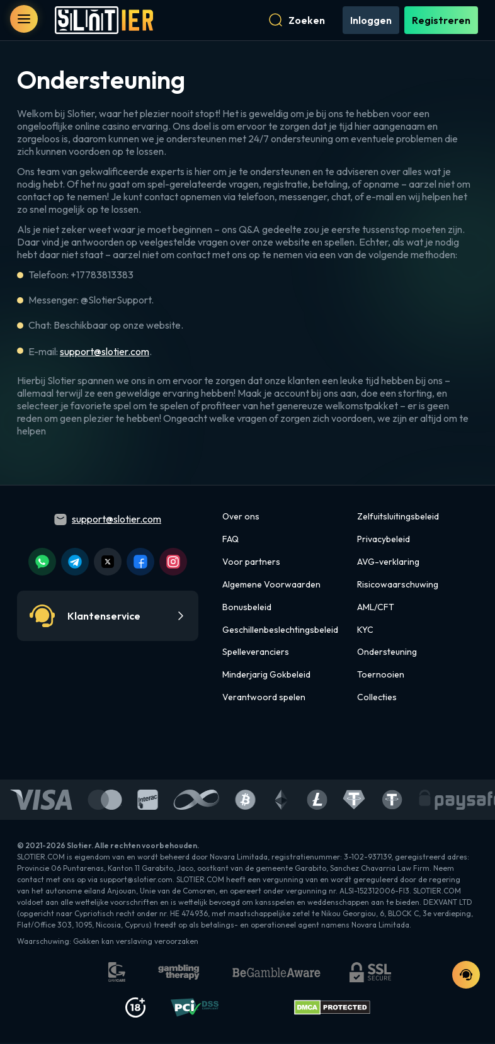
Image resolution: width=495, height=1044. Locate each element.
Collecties (377, 698)
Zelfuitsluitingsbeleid (398, 518)
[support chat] (466, 975)
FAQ (230, 540)
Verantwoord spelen (263, 698)
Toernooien (380, 676)
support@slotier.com (104, 352)
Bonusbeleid (246, 608)
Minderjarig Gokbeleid (266, 676)
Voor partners (251, 563)
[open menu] (24, 19)
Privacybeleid (383, 540)
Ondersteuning (387, 653)
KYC (365, 630)
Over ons (240, 518)
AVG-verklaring (388, 563)
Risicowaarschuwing (397, 586)
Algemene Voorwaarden (271, 586)
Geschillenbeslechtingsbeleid (280, 630)
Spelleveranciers (255, 653)
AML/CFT (375, 608)
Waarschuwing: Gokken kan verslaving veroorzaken (107, 942)
